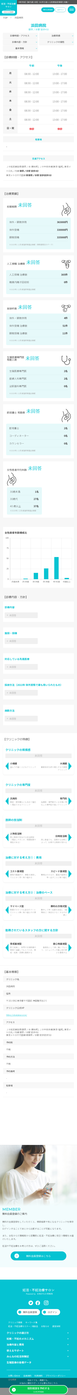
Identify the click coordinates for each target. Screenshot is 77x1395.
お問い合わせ (14, 1363)
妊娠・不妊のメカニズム (20, 1326)
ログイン (60, 9)
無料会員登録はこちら (38, 1243)
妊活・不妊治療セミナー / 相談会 (23, 1313)
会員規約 (27, 1363)
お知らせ (45, 1313)
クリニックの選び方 (18, 1320)
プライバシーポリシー (56, 1363)
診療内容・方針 (19, 41)
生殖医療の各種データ (19, 1350)
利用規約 (38, 1363)
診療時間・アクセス (19, 35)
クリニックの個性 (55, 41)
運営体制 (56, 1313)
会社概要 (12, 1366)
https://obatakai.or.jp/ (16, 1002)
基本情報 (19, 48)
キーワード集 (31, 1309)
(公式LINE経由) (38, 1389)
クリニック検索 (15, 1309)
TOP (5, 17)
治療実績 (55, 35)
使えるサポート (15, 1338)
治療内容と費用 (15, 1332)
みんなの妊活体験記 (18, 1344)
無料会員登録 (48, 9)
